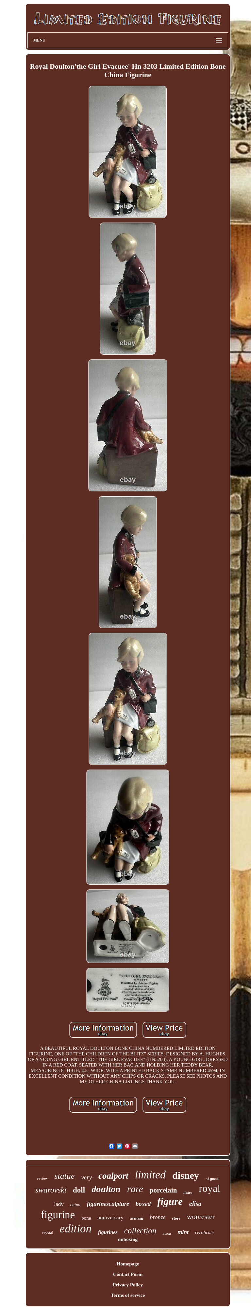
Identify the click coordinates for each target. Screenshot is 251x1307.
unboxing (128, 1239)
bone (86, 1218)
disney (185, 1175)
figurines (108, 1232)
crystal (47, 1232)
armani (136, 1218)
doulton (106, 1189)
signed (212, 1179)
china (75, 1204)
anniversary (110, 1217)
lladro (187, 1192)
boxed (143, 1203)
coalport (113, 1176)
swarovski (50, 1190)
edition (76, 1228)
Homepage (128, 1263)
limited (150, 1175)
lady (58, 1204)
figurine (58, 1215)
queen (167, 1233)
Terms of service (128, 1295)
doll (79, 1190)
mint (183, 1232)
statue (64, 1176)
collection (140, 1230)
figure (170, 1201)
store (176, 1218)
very (86, 1177)
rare (135, 1189)
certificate (204, 1232)
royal (209, 1188)
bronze (157, 1217)
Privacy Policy (128, 1284)
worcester (201, 1216)
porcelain (163, 1190)
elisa (195, 1203)
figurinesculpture (108, 1204)
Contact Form (127, 1274)
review (42, 1178)
